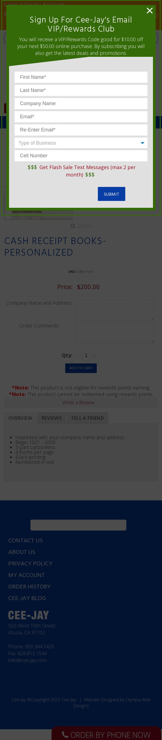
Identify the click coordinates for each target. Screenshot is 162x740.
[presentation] (56, 191)
